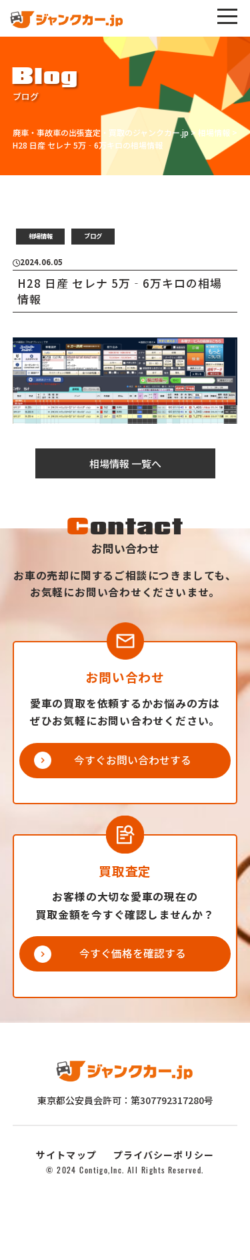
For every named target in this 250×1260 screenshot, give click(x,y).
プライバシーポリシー (163, 1154)
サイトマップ (66, 1154)
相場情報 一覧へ (125, 463)
